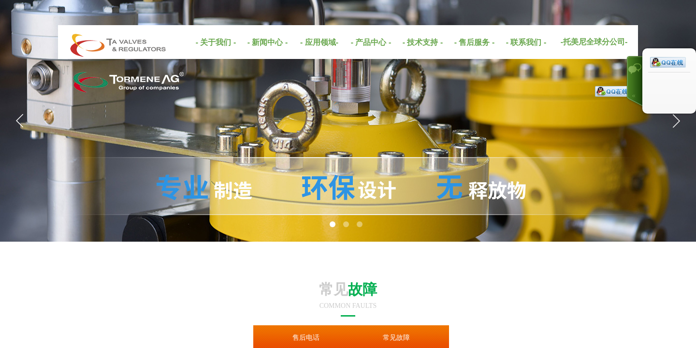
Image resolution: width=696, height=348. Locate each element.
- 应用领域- (319, 42)
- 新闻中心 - (267, 42)
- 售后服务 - (474, 42)
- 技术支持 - (423, 42)
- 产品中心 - (371, 42)
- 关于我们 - (216, 42)
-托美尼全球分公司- (594, 42)
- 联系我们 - (526, 42)
